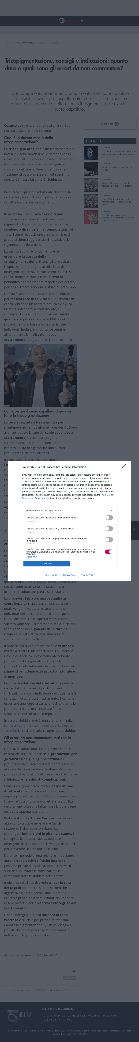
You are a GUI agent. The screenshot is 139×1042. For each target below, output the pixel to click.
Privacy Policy (87, 575)
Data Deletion (51, 575)
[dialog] (69, 521)
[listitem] (69, 510)
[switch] (109, 517)
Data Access (69, 575)
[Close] (125, 467)
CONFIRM (47, 563)
